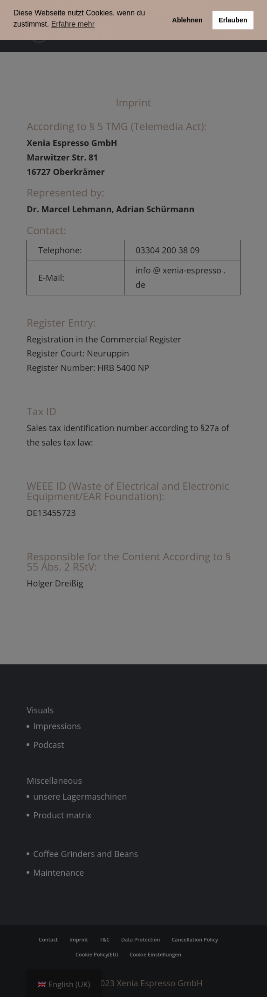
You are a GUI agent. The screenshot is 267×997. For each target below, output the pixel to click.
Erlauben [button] (233, 20)
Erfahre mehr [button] (73, 24)
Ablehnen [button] (187, 20)
